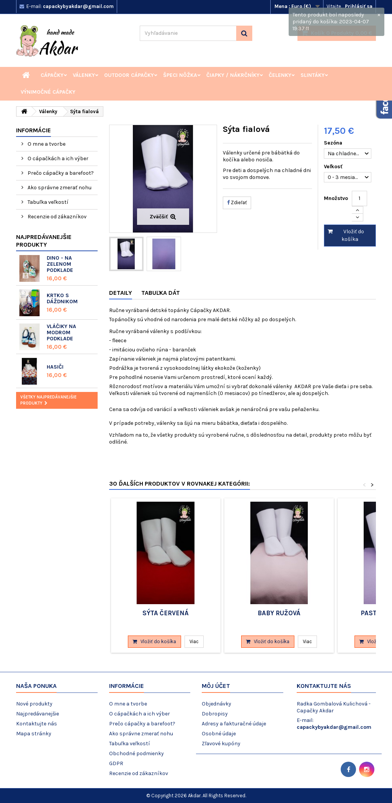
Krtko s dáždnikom (62, 298)
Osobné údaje (219, 733)
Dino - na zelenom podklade (60, 264)
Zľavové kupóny (221, 743)
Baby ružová (279, 613)
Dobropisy (215, 713)
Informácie (33, 130)
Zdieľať (237, 202)
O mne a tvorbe (45, 144)
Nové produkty (34, 704)
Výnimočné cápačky (48, 92)
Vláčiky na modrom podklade (61, 332)
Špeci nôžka (180, 75)
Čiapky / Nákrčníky (233, 75)
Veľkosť (334, 166)
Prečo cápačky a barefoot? (60, 173)
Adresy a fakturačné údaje (234, 723)
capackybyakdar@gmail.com (334, 727)
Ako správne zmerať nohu (58, 187)
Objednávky (216, 704)
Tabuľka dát (160, 292)
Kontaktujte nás (36, 723)
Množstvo (336, 198)
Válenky (84, 75)
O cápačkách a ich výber (57, 158)
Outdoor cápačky (129, 75)
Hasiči (55, 367)
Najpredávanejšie (37, 713)
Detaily (120, 292)
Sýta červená (165, 613)
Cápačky (52, 75)
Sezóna (334, 143)
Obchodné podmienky (136, 753)
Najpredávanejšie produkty (44, 240)
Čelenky (280, 75)
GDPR (116, 763)
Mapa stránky (33, 733)
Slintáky (313, 75)
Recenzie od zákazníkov (56, 216)
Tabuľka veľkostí (47, 202)
